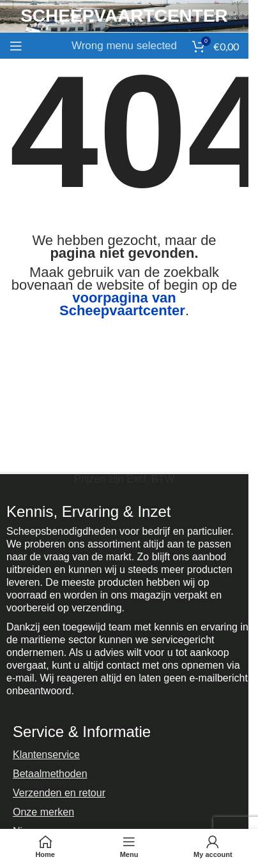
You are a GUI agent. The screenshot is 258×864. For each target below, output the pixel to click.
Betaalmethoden (50, 773)
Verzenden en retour (59, 792)
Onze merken (43, 812)
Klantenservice (46, 754)
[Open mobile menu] (16, 46)
